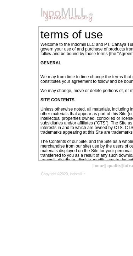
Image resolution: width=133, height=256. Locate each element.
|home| (98, 165)
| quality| (113, 165)
